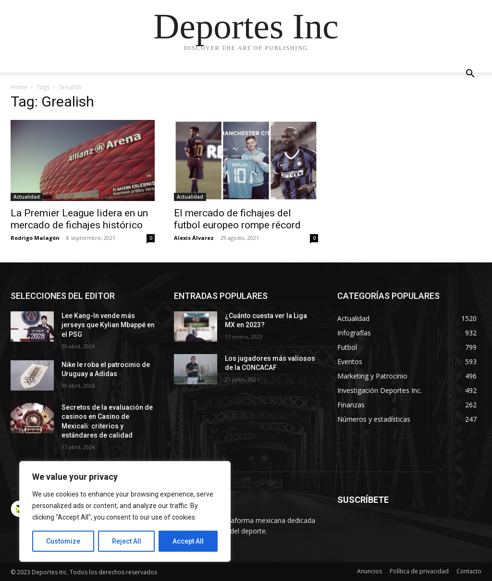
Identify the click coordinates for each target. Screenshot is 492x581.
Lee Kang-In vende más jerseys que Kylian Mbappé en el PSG (108, 325)
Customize (63, 541)
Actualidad (26, 196)
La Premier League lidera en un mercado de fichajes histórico (79, 219)
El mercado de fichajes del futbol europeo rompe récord (237, 219)
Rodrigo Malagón (35, 237)
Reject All (126, 541)
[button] (469, 74)
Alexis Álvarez (194, 237)
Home (19, 87)
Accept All (188, 541)
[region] (125, 511)
